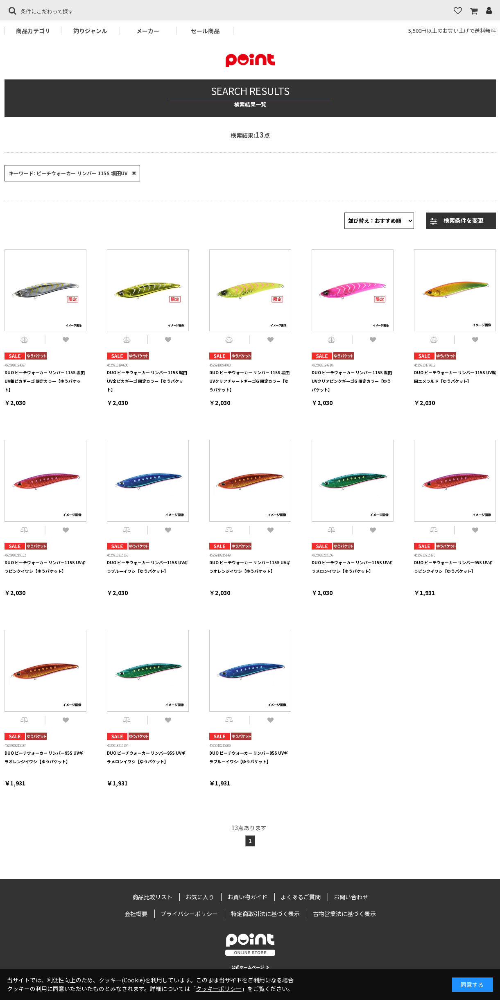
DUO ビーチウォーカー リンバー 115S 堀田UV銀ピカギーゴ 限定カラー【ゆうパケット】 (45, 381)
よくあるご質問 (301, 897)
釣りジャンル (90, 31)
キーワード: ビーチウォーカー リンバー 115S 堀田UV (68, 173)
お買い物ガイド (247, 897)
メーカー (147, 31)
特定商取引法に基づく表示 (265, 914)
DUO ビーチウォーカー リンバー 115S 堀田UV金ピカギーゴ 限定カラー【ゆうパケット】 (147, 381)
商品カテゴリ (33, 31)
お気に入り (200, 897)
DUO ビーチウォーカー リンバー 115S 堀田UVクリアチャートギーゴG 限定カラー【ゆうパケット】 (249, 381)
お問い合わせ (351, 897)
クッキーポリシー (219, 988)
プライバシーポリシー (189, 914)
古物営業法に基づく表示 (344, 914)
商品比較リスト (152, 897)
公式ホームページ (250, 967)
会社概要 (135, 914)
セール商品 (205, 31)
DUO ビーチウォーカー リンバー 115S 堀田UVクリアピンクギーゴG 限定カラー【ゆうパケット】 (352, 381)
